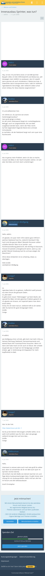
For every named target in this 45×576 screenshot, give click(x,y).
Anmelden (10, 521)
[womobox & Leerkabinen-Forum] (13, 3)
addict (6, 14)
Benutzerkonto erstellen (29, 521)
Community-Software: (22, 573)
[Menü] (42, 3)
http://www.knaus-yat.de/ (11, 428)
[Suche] (32, 3)
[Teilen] (42, 18)
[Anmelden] (37, 2)
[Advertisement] (22, 41)
